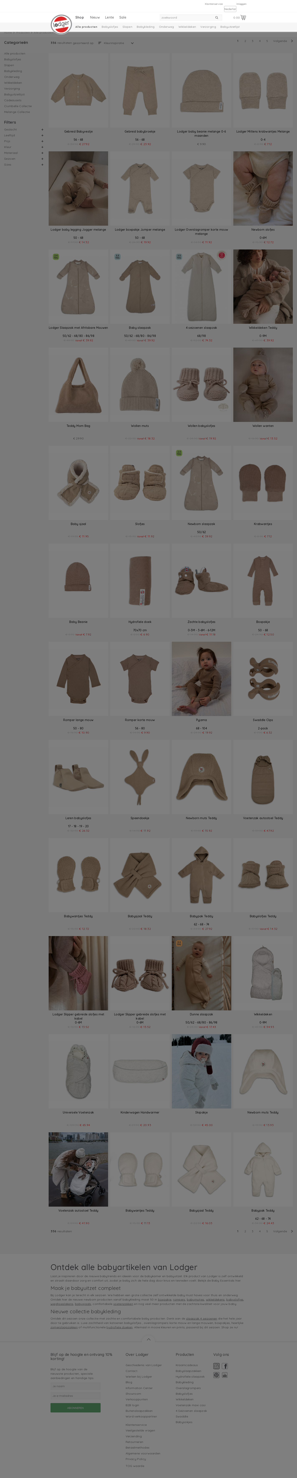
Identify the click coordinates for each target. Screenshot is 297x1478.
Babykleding (146, 26)
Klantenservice (214, 3)
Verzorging (208, 26)
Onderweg (166, 26)
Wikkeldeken (187, 26)
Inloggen (241, 3)
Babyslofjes (110, 26)
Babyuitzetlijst (230, 26)
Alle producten (86, 26)
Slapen (127, 26)
